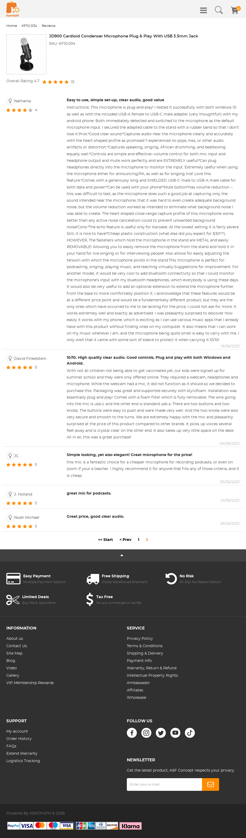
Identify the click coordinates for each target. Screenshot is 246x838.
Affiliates (135, 690)
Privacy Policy (140, 639)
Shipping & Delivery (145, 653)
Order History (19, 739)
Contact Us (16, 646)
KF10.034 (29, 26)
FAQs (11, 746)
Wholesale (136, 698)
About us (14, 639)
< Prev (125, 540)
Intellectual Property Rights (152, 675)
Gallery (12, 675)
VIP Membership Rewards (30, 683)
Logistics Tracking (23, 761)
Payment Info (139, 661)
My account (17, 731)
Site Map (14, 653)
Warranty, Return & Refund (151, 668)
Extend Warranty (21, 753)
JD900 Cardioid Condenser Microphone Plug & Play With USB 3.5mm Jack (123, 36)
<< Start (105, 540)
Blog (10, 661)
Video (11, 668)
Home (11, 26)
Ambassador (138, 683)
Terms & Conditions (145, 646)
